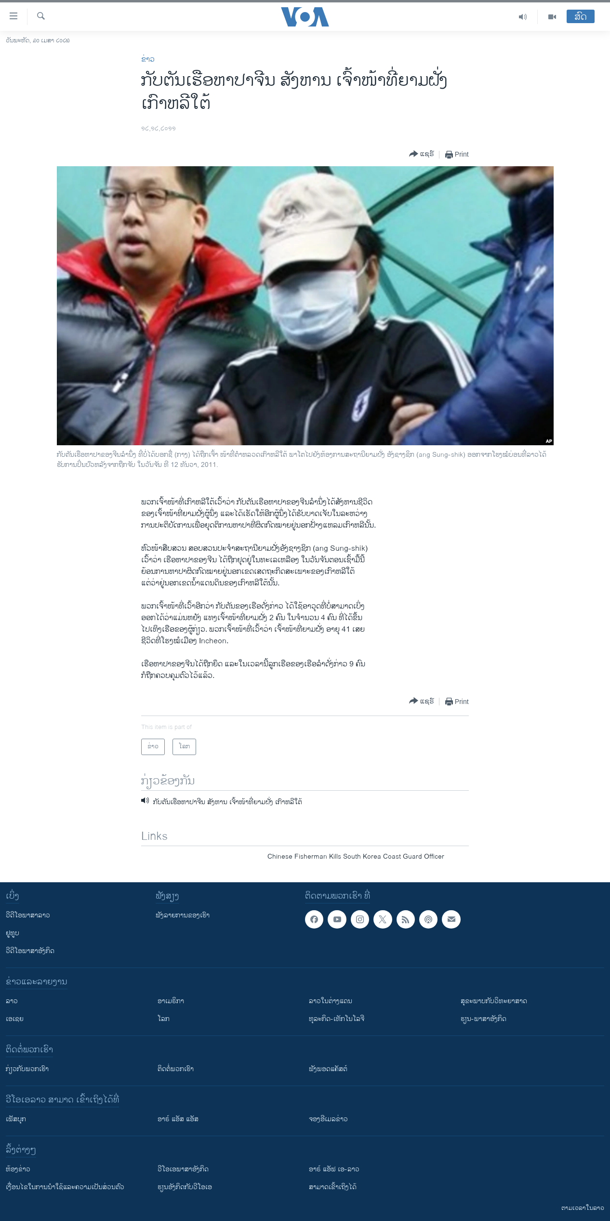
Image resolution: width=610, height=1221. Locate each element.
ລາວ (12, 1001)
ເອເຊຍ (15, 1019)
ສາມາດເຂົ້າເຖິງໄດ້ (333, 1187)
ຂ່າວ (148, 59)
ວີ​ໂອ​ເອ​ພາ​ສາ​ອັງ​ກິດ (183, 1169)
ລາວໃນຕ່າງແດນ (330, 1001)
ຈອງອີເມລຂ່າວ (328, 1119)
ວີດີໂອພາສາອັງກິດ (30, 951)
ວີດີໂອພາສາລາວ (28, 915)
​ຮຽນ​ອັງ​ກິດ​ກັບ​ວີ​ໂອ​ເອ (185, 1187)
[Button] (421, 154)
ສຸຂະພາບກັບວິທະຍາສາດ (494, 1001)
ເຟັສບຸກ (16, 1119)
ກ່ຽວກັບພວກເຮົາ (27, 1069)
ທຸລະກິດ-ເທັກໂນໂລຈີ (336, 1019)
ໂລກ (164, 1019)
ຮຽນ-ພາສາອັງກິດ (483, 1019)
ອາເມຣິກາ (171, 1001)
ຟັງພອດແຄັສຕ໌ (328, 1069)
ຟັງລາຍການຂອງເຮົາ (183, 915)
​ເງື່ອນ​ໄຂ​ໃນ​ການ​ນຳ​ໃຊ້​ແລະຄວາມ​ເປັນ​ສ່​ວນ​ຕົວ (65, 1187)
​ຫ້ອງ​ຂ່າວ (18, 1169)
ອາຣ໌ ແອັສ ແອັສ (178, 1119)
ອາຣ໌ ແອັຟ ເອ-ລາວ (334, 1169)
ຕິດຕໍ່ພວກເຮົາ (176, 1069)
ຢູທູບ (12, 933)
